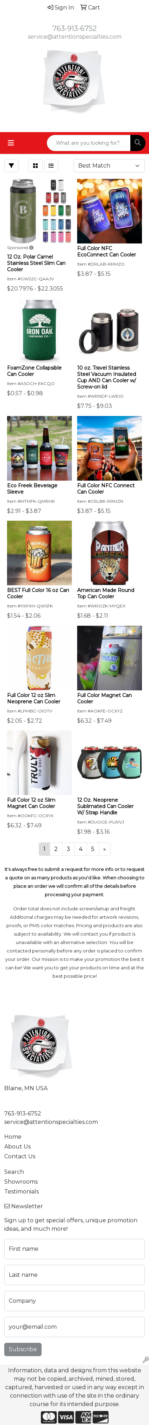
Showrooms (21, 1181)
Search (14, 1172)
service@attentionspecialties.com (75, 36)
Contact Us (19, 1156)
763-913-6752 (74, 28)
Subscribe (23, 1349)
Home (12, 1136)
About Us (17, 1146)
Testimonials (21, 1191)
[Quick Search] (89, 143)
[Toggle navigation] (11, 143)
